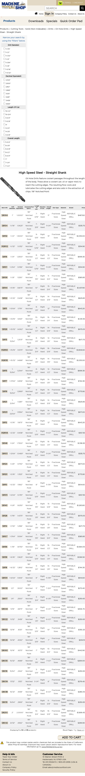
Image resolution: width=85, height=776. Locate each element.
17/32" (12, 681)
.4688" (20, 661)
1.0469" (20, 453)
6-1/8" (48, 598)
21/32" (12, 723)
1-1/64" (12, 267)
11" (49, 215)
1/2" (12, 588)
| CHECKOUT (77, 3)
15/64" (12, 671)
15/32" (12, 661)
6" (37, 609)
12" (49, 308)
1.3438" (20, 298)
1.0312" (20, 246)
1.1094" (20, 536)
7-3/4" (48, 588)
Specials (51, 21)
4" (37, 702)
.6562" (20, 723)
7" (49, 640)
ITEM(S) (67, 3)
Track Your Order (9, 757)
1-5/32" (12, 485)
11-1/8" (48, 246)
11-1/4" (48, 226)
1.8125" (20, 319)
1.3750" (20, 464)
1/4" (12, 598)
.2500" (20, 598)
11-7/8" (48, 485)
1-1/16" (12, 226)
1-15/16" (13, 350)
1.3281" (20, 402)
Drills (50, 29)
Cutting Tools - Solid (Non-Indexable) (28, 29)
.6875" (20, 609)
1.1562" (20, 485)
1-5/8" (12, 505)
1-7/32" (12, 526)
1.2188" (20, 526)
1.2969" (20, 391)
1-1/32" (12, 246)
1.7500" (20, 443)
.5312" (20, 681)
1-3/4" (12, 443)
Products (9, 20)
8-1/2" (48, 692)
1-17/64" (13, 381)
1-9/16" (12, 557)
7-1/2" (48, 661)
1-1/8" (12, 277)
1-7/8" (12, 547)
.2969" (20, 702)
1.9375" (20, 350)
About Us (81, 14)
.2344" (20, 671)
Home (41, 14)
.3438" (20, 619)
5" (36, 588)
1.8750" (20, 547)
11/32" (12, 619)
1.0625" (20, 226)
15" (49, 236)
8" (37, 485)
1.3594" (20, 412)
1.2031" (20, 339)
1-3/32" (12, 433)
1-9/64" (13, 578)
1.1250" (20, 277)
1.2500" (20, 257)
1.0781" (20, 495)
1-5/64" (13, 495)
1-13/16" (13, 319)
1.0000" (20, 215)
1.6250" (20, 505)
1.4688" (20, 360)
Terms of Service (9, 759)
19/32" (12, 692)
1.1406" (20, 578)
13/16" (12, 630)
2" (12, 712)
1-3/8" (12, 464)
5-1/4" (36, 681)
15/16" (12, 650)
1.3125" (20, 474)
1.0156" (20, 267)
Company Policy (61, 14)
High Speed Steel (63, 215)
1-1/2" (12, 236)
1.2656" (20, 381)
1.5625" (20, 557)
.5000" (20, 588)
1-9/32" (12, 567)
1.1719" (20, 308)
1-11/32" (12, 298)
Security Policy (8, 770)
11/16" (12, 609)
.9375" (20, 650)
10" (36, 288)
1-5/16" (12, 474)
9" (49, 723)
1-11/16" (12, 288)
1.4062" (20, 329)
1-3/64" (13, 453)
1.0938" (20, 433)
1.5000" (20, 236)
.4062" (20, 640)
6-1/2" (48, 619)
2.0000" (20, 712)
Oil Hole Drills (61, 29)
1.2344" (20, 371)
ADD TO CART (71, 737)
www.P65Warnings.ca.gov (52, 747)
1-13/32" (13, 329)
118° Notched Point (29, 215)
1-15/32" (13, 360)
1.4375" (20, 516)
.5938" (20, 692)
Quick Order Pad (71, 21)
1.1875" (20, 422)
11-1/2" (48, 433)
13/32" (12, 640)
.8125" (20, 630)
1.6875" (20, 288)
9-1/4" (48, 609)
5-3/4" (48, 671)
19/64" (12, 702)
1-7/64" (12, 536)
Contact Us (72, 14)
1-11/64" (13, 308)
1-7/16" (12, 516)
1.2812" (20, 567)
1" (12, 215)
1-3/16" (12, 422)
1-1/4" (12, 257)
